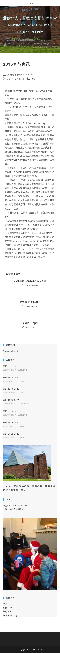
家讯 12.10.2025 (11, 400)
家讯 (34, 78)
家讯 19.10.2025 (11, 388)
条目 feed (7, 607)
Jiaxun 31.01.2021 (30, 302)
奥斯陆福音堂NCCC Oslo (20, 74)
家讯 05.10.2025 (11, 411)
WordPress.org (10, 615)
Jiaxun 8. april (30, 323)
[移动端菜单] (30, 3)
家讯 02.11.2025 (11, 366)
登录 (5, 603)
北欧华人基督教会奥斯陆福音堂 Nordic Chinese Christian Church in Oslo (30, 25)
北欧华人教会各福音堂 (13, 509)
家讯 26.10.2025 (11, 377)
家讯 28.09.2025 (11, 422)
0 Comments (21, 370)
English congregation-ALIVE (16, 505)
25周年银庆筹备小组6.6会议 (30, 281)
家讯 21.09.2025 (11, 433)
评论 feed (7, 611)
